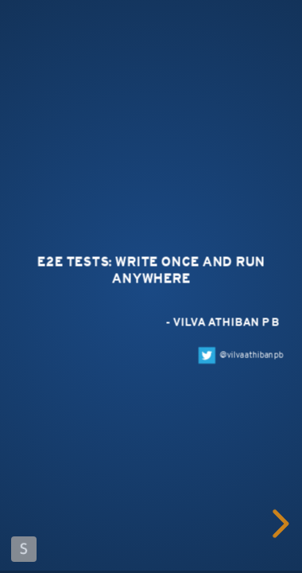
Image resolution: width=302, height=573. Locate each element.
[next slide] (280, 523)
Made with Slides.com (24, 549)
